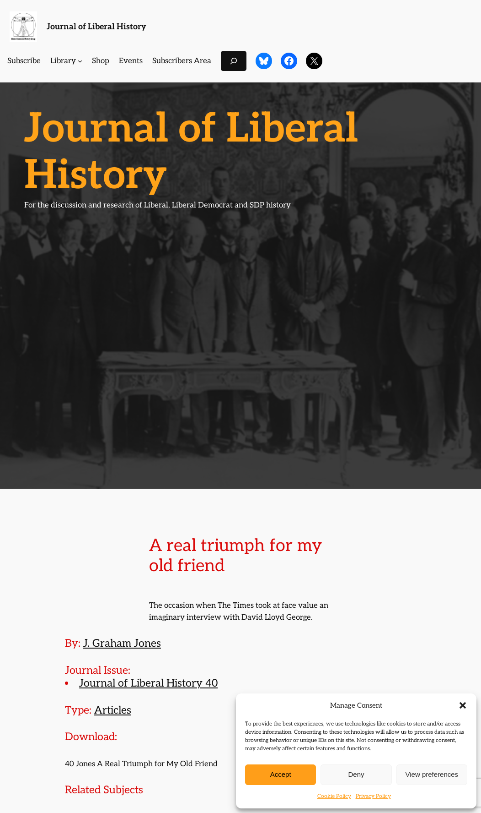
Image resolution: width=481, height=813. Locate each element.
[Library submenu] (80, 61)
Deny (356, 774)
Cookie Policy (334, 796)
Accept (280, 774)
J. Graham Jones (122, 643)
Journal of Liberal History (96, 27)
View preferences (432, 774)
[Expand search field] (233, 61)
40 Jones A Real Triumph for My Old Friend (141, 764)
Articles (112, 710)
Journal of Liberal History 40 (148, 683)
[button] (462, 705)
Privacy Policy (373, 796)
